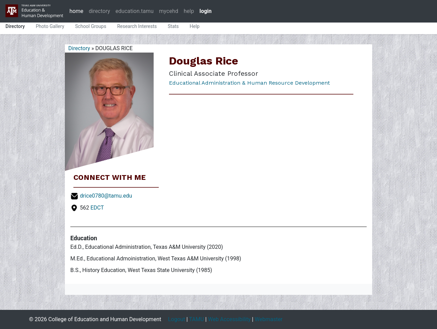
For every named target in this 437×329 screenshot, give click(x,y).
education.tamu (134, 11)
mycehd (168, 11)
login (205, 11)
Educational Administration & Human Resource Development (249, 83)
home (76, 11)
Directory (15, 26)
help (189, 11)
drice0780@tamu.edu (106, 195)
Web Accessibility (229, 319)
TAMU (196, 319)
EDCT (97, 207)
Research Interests (137, 26)
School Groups (90, 26)
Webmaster (269, 319)
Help (195, 26)
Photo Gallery (50, 26)
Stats (173, 26)
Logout (176, 319)
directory (99, 11)
